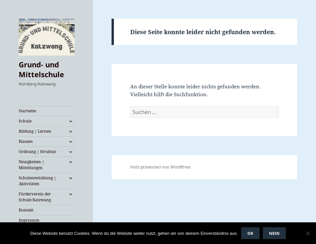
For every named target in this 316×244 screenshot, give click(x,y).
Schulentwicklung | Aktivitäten (37, 181)
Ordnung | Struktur (37, 151)
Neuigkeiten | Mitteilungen (31, 164)
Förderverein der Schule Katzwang (35, 197)
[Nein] (308, 233)
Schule (25, 121)
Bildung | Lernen (35, 131)
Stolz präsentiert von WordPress (160, 167)
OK (250, 233)
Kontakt (26, 210)
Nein (274, 233)
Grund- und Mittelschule (41, 69)
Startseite (27, 111)
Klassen (26, 141)
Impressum (29, 220)
